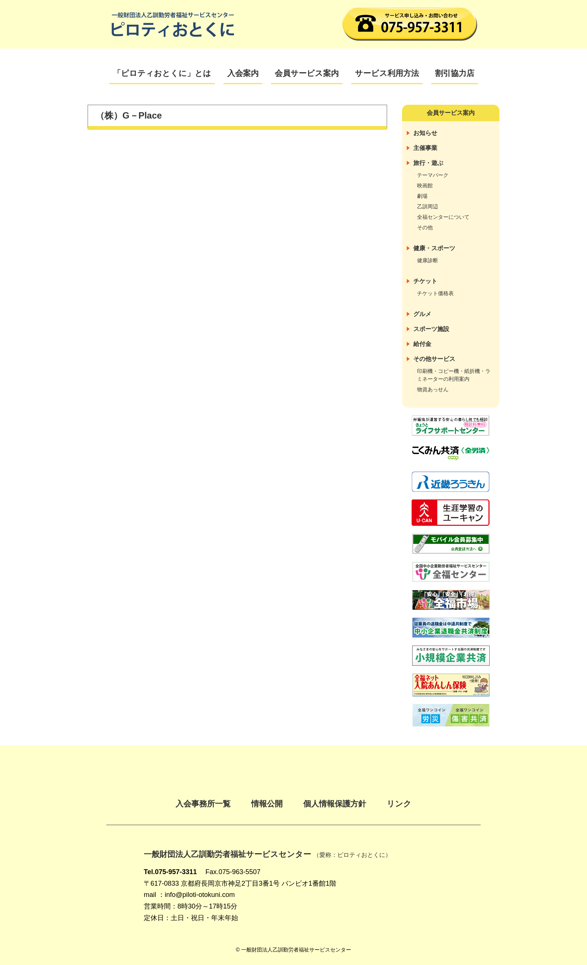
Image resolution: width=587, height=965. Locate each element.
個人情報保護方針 (334, 803)
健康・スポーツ (434, 248)
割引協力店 (454, 73)
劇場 (422, 196)
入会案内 (243, 73)
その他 (425, 227)
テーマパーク (432, 175)
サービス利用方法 (387, 73)
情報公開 (267, 803)
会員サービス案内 (307, 73)
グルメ (422, 314)
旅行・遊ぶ (428, 163)
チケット (425, 281)
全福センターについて (443, 217)
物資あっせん (432, 389)
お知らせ (425, 133)
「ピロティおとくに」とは (162, 73)
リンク (399, 803)
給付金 (422, 344)
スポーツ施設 (431, 329)
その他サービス (434, 359)
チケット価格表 (435, 293)
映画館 (425, 186)
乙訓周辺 (427, 206)
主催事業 (425, 148)
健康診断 (427, 260)
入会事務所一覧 (203, 803)
